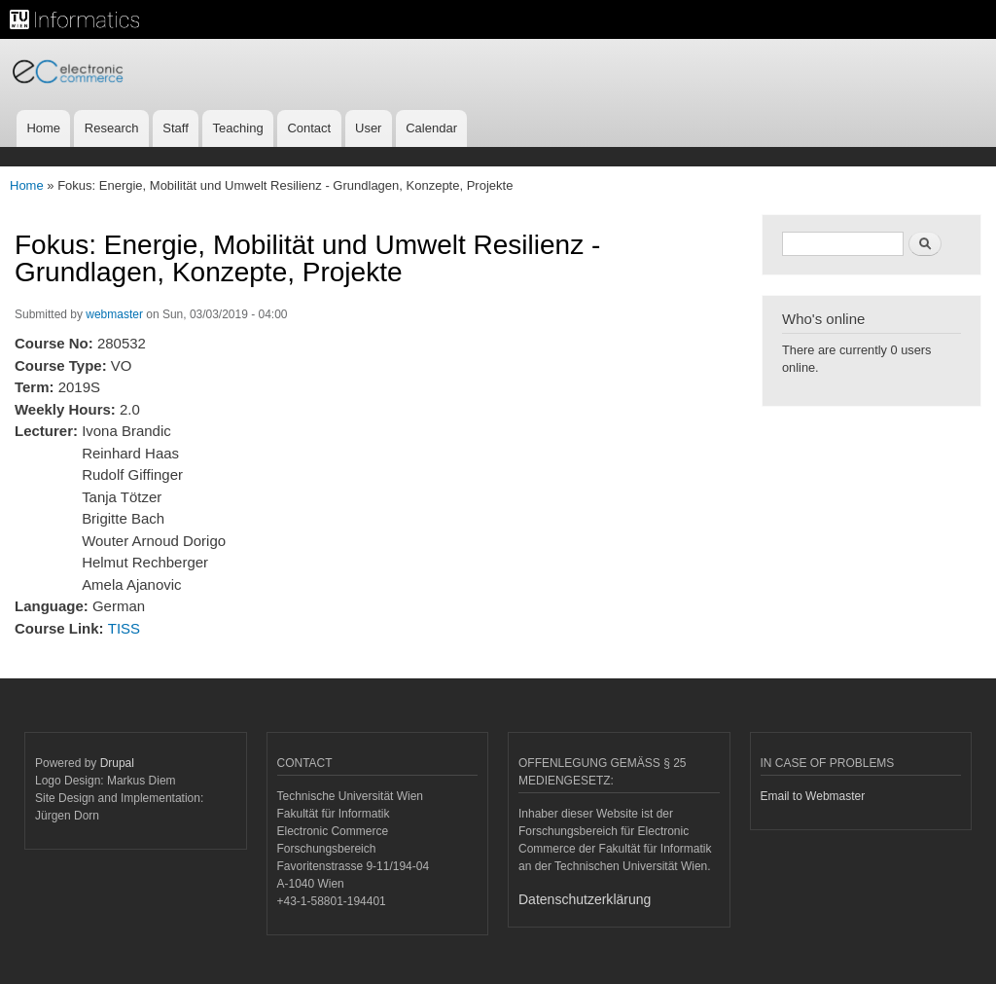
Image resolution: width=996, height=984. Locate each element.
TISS (124, 628)
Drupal (117, 763)
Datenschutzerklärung (584, 899)
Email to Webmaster (813, 796)
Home (43, 128)
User (368, 128)
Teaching (238, 128)
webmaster (114, 314)
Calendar (431, 128)
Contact (309, 128)
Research (112, 128)
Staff (175, 128)
